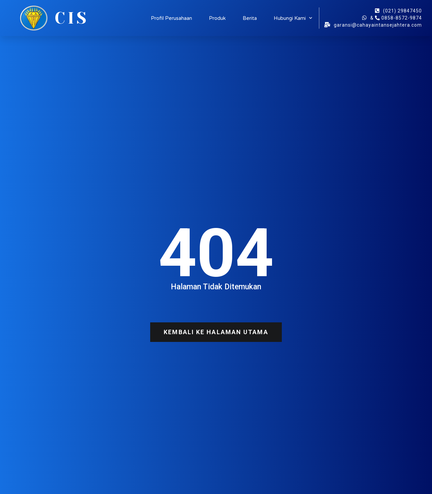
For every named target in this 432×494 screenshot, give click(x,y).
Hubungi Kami (293, 18)
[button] (215, 332)
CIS (72, 18)
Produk (217, 18)
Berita (250, 18)
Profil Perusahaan (171, 18)
